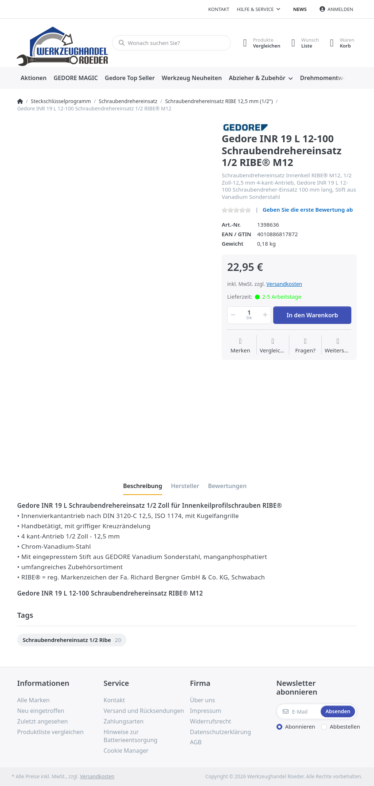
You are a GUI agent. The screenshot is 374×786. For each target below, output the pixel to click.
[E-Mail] (298, 711)
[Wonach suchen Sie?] (171, 42)
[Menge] (249, 315)
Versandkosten (284, 283)
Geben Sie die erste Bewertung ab (308, 209)
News (300, 9)
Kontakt (218, 9)
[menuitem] (33, 78)
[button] (232, 315)
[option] (71, 640)
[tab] (142, 486)
